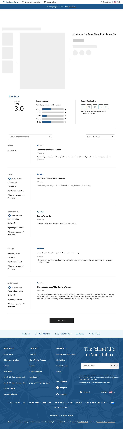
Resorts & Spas (61, 366)
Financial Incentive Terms (103, 382)
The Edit (91, 20)
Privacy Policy (92, 379)
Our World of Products (37, 360)
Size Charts (7, 371)
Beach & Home (78, 20)
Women (31, 20)
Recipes (59, 371)
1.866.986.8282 (83, 422)
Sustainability (34, 377)
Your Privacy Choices (100, 403)
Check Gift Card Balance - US (14, 377)
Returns (80, 334)
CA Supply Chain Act (40, 403)
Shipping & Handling (11, 360)
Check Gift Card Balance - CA (14, 383)
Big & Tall (49, 20)
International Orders (10, 394)
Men (40, 20)
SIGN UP (114, 366)
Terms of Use (82, 379)
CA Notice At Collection (68, 403)
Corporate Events (35, 371)
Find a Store (60, 360)
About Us (32, 354)
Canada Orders (9, 388)
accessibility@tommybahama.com (106, 422)
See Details (72, 7)
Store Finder (95, 334)
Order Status (8, 354)
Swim (67, 20)
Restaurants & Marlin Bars (65, 354)
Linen (59, 20)
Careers (32, 366)
